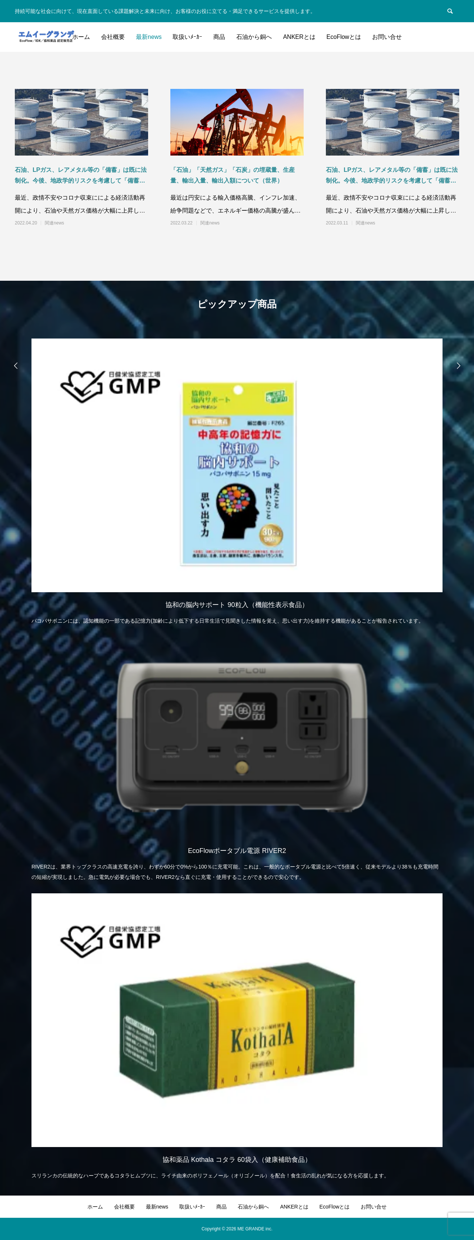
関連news (54, 223)
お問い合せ (387, 37)
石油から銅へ (254, 37)
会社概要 (113, 37)
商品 (219, 37)
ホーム (81, 37)
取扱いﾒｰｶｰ (187, 37)
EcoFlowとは (344, 37)
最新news (148, 37)
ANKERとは (299, 37)
